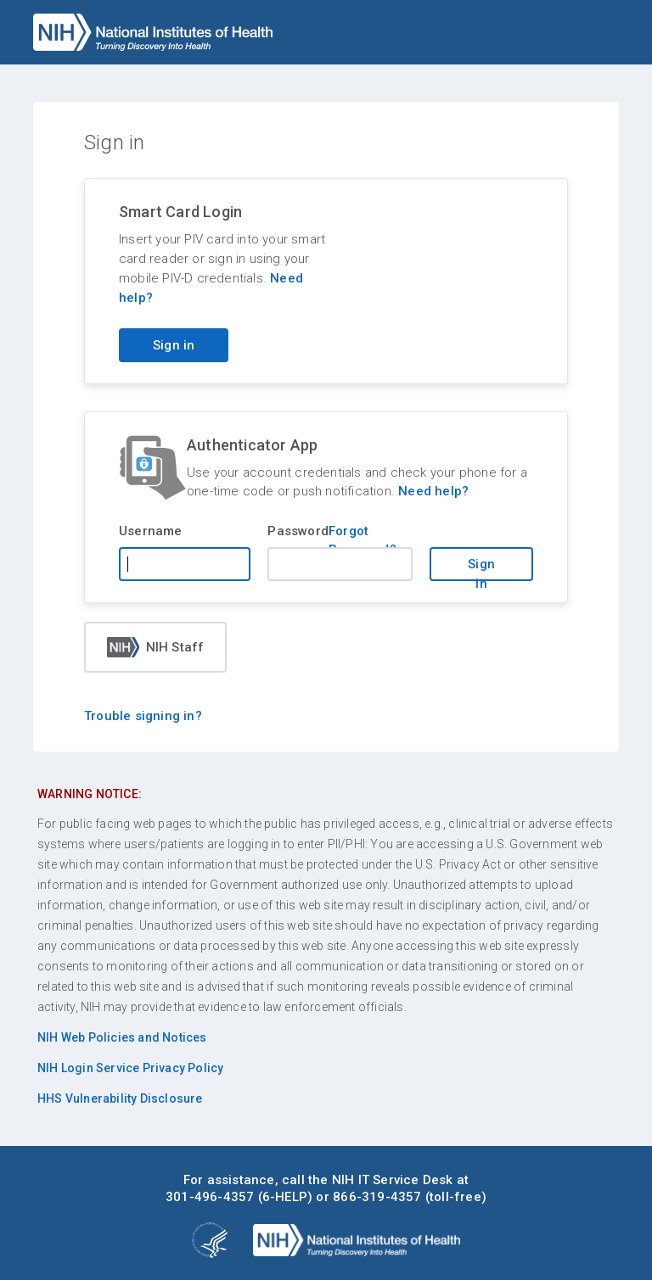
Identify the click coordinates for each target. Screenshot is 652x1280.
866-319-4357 (377, 1197)
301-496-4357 (210, 1197)
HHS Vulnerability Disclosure (120, 1098)
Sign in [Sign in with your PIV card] (173, 345)
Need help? (433, 491)
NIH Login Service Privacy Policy (130, 1068)
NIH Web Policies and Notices (122, 1037)
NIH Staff (156, 647)
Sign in (481, 568)
